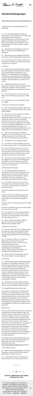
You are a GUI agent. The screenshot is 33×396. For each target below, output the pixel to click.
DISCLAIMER (24, 375)
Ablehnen (24, 393)
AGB (21, 377)
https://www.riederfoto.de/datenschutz (12, 345)
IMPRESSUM (15, 375)
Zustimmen (15, 393)
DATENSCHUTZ (14, 377)
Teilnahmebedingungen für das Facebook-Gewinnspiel (16, 21)
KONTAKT (7, 375)
